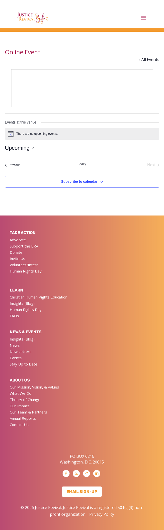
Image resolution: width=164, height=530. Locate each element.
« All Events (148, 59)
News (15, 345)
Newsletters (20, 351)
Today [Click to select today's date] (82, 164)
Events (16, 357)
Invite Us (17, 258)
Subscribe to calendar (79, 182)
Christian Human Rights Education (38, 297)
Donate (16, 252)
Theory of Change (25, 399)
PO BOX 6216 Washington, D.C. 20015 (82, 459)
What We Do (20, 393)
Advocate (18, 239)
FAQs (14, 315)
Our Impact (19, 405)
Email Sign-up (82, 491)
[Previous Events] (12, 165)
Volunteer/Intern (24, 264)
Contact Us (19, 424)
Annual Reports (23, 418)
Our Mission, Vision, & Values (34, 387)
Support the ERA (24, 246)
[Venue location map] (82, 88)
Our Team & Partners (28, 412)
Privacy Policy (101, 514)
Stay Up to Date (23, 364)
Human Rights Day (26, 271)
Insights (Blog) (22, 303)
